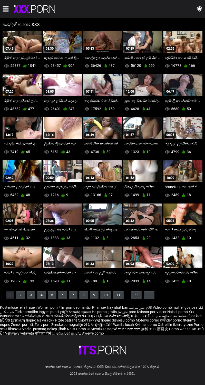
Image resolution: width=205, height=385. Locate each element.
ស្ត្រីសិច (5, 320)
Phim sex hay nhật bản (110, 307)
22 (136, 295)
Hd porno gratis (104, 312)
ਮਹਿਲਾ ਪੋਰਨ (194, 316)
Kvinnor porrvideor (152, 312)
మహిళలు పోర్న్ (120, 316)
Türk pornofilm (26, 312)
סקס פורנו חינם (129, 329)
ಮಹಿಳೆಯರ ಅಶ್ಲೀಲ (68, 316)
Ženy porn (43, 325)
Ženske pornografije (67, 325)
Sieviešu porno (124, 320)
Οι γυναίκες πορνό (102, 329)
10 (106, 295)
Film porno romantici (74, 307)
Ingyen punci (49, 312)
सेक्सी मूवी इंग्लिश (95, 316)
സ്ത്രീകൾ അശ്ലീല (174, 316)
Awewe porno (93, 333)
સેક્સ (49, 316)
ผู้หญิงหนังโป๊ (104, 325)
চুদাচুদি (64, 312)
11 (118, 295)
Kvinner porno (146, 325)
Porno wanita (180, 329)
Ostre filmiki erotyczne (175, 325)
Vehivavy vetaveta (20, 333)
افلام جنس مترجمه (140, 307)
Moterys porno (148, 320)
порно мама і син (40, 320)
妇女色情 (18, 320)
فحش (158, 316)
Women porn (47, 307)
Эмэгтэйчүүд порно (95, 320)
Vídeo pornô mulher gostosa (175, 307)
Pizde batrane (66, 320)
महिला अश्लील (142, 316)
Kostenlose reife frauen (18, 307)
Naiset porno (178, 312)
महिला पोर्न (43, 333)
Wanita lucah (124, 325)
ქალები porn (127, 312)
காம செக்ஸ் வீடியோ (29, 316)
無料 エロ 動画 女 (154, 329)
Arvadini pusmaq (33, 329)
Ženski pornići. (23, 325)
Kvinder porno (171, 320)
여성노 (89, 325)
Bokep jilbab (56, 329)
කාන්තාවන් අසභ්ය (67, 333)
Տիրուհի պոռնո (80, 312)
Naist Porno (77, 329)
